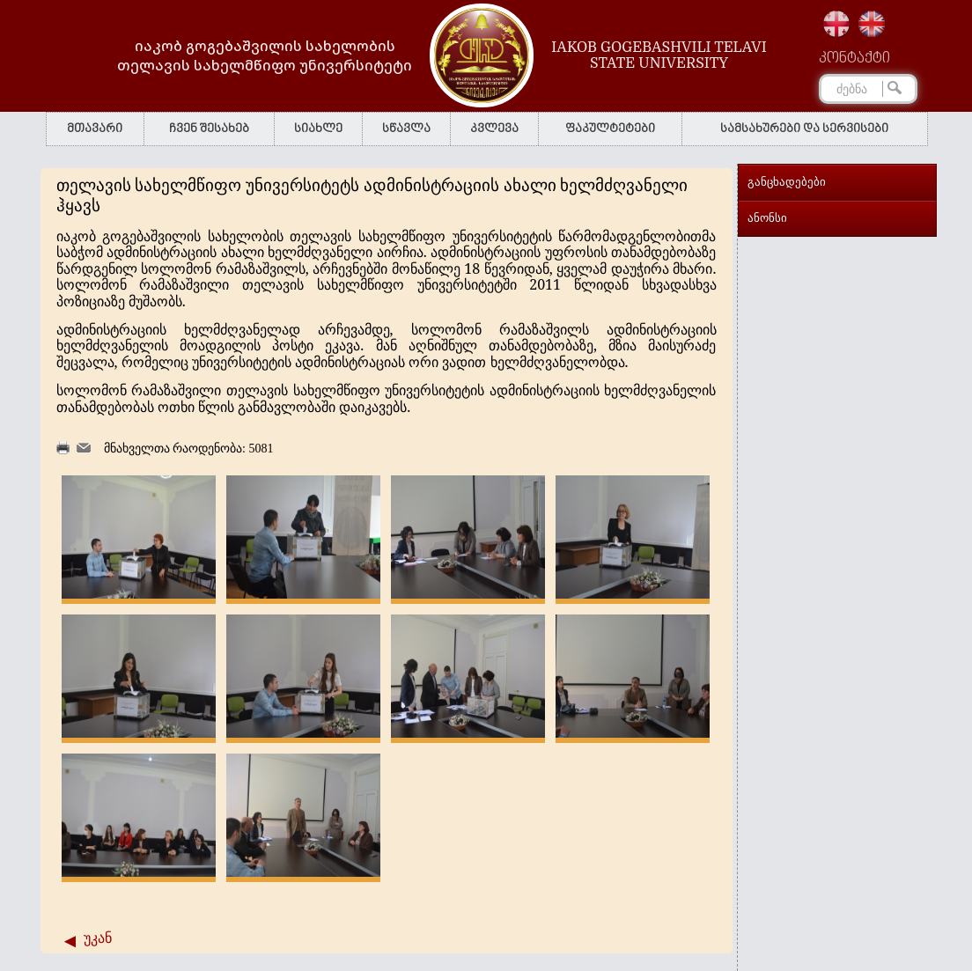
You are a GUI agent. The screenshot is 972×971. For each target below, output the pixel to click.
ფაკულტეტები (610, 128)
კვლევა (494, 128)
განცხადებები (786, 181)
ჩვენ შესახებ (209, 128)
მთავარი (94, 128)
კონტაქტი (854, 59)
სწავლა (406, 128)
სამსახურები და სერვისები (804, 128)
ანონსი (767, 217)
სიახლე (318, 128)
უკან (98, 938)
